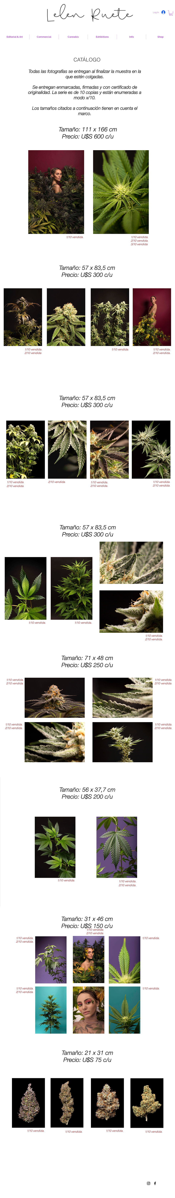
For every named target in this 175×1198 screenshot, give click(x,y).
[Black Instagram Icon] (148, 1183)
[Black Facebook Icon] (155, 1183)
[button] (171, 13)
